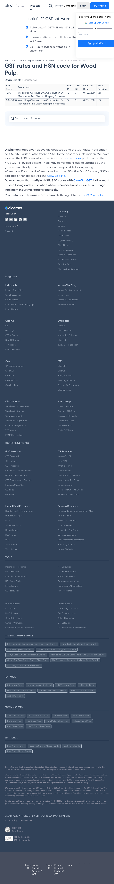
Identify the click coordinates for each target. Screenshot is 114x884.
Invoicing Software (66, 380)
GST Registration (13, 456)
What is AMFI (11, 545)
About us (62, 216)
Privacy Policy (11, 820)
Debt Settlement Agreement (71, 540)
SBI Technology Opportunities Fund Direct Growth (75, 660)
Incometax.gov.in (65, 485)
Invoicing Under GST (14, 485)
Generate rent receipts (68, 581)
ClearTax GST (82, 180)
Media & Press (64, 231)
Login (83, 5)
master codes (72, 158)
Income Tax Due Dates (68, 495)
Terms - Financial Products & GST (37, 869)
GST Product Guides (67, 260)
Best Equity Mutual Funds (19, 751)
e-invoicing (10, 345)
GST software (11, 335)
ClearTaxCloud (12, 380)
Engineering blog (65, 240)
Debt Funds (10, 535)
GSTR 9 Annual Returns (16, 476)
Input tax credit (12, 350)
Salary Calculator (66, 618)
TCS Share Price (33, 721)
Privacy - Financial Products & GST (59, 869)
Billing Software (65, 376)
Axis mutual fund (15, 696)
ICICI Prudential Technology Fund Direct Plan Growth (31, 644)
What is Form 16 (65, 466)
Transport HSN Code (67, 416)
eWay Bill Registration (68, 345)
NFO (7, 540)
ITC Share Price (14, 721)
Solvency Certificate (67, 535)
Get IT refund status (67, 613)
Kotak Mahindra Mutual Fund (20, 691)
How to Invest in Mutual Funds (19, 511)
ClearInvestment (13, 295)
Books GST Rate (65, 430)
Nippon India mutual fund (40, 685)
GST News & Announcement (18, 471)
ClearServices (11, 300)
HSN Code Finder (66, 406)
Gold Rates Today (13, 618)
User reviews (63, 236)
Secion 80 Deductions (68, 300)
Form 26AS (62, 461)
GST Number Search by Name (72, 628)
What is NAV (11, 549)
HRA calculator (12, 604)
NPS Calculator (93, 195)
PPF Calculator (64, 567)
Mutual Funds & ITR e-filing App (20, 305)
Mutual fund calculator (16, 576)
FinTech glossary (65, 250)
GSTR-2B (9, 490)
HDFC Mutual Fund (65, 685)
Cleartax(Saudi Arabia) (68, 269)
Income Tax (63, 295)
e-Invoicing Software (67, 335)
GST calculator (12, 591)
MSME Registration (14, 435)
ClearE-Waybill (65, 331)
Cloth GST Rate (65, 426)
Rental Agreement (66, 545)
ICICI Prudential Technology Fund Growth (57, 649)
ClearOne (62, 371)
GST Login (10, 331)
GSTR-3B (9, 495)
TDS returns (10, 430)
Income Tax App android (69, 290)
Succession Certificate (68, 530)
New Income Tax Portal (68, 480)
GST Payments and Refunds (18, 480)
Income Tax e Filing (14, 290)
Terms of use (26, 820)
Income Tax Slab (65, 456)
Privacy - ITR (49, 866)
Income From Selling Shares (70, 490)
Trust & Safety (64, 264)
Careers (61, 226)
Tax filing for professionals (17, 406)
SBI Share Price (60, 716)
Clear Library (64, 245)
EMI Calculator (12, 572)
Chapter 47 (30, 79)
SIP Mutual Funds (13, 525)
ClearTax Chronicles (67, 255)
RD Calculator (11, 609)
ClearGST (62, 326)
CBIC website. (56, 175)
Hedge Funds (11, 530)
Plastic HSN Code (66, 421)
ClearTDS (62, 340)
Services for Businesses (68, 385)
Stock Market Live (15, 716)
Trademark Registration (16, 421)
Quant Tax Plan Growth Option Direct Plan (27, 660)
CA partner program (14, 366)
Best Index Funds (72, 746)
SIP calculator (11, 586)
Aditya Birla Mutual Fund (82, 691)
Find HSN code (65, 604)
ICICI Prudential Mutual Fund (52, 691)
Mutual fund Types (14, 516)
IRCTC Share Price (81, 716)
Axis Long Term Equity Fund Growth (23, 666)
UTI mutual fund (87, 685)
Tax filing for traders (14, 411)
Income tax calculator (15, 567)
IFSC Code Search (66, 576)
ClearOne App (64, 390)
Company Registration (15, 426)
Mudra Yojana (64, 516)
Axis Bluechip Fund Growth (19, 649)
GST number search (67, 572)
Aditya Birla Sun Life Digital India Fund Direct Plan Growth (78, 655)
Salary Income (64, 471)
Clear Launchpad (13, 416)
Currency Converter (14, 623)
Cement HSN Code (66, 411)
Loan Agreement (65, 525)
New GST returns (13, 340)
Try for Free (100, 5)
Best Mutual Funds (15, 746)
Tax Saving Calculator (68, 609)
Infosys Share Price (82, 721)
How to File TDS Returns (69, 476)
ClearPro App (11, 385)
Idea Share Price (15, 726)
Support (9, 231)
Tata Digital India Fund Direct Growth (79, 644)
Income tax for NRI (66, 305)
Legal (69, 865)
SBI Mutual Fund (14, 685)
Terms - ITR (27, 866)
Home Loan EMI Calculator (70, 586)
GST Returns (11, 461)
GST (7, 326)
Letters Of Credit (65, 549)
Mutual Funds (11, 309)
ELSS (7, 521)
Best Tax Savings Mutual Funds (44, 746)
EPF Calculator (64, 623)
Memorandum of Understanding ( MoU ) (76, 511)
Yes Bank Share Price (38, 716)
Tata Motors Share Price (57, 721)
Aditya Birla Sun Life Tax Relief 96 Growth (26, 655)
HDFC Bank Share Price (39, 726)
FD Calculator (11, 613)
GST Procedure (12, 466)
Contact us (63, 221)
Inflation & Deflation (67, 521)
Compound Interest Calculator (19, 628)
